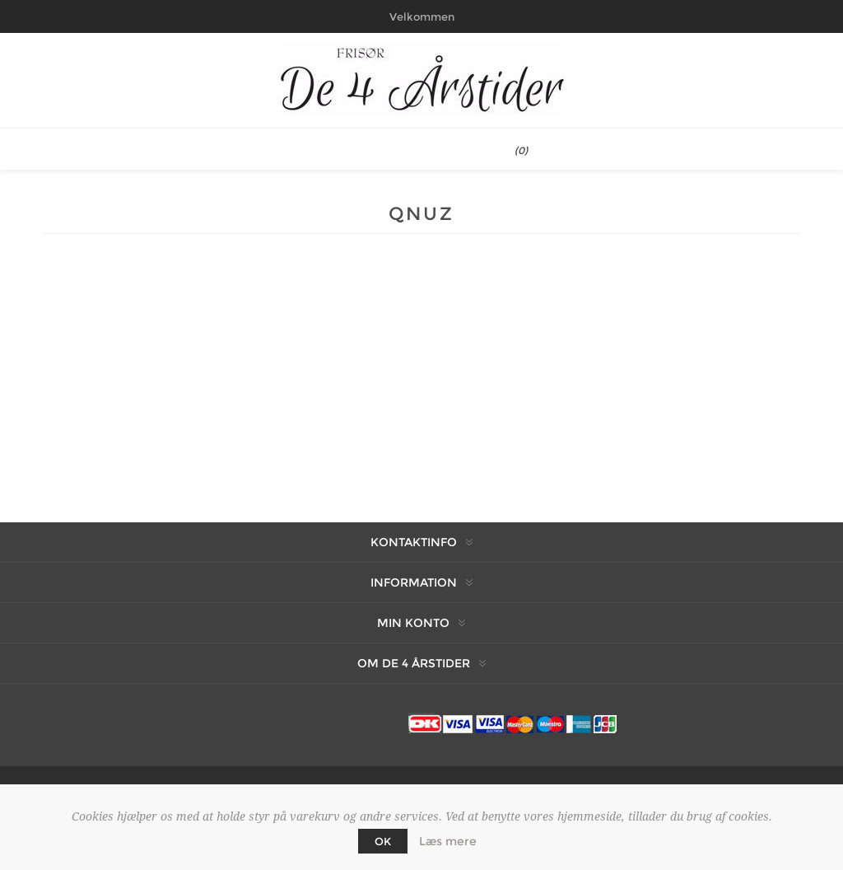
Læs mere (448, 841)
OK (383, 841)
